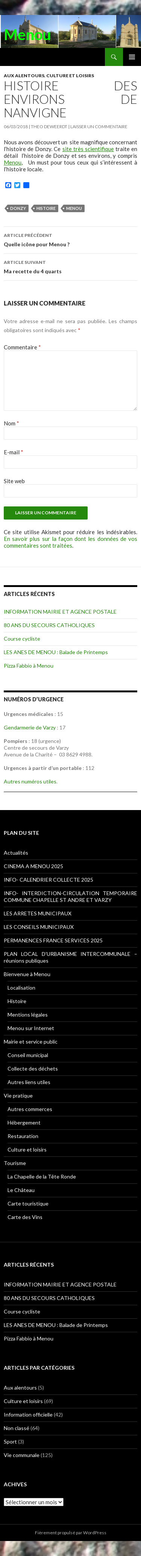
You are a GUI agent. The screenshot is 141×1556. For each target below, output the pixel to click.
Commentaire (22, 347)
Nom (11, 423)
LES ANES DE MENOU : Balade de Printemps (56, 652)
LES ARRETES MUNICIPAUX (37, 913)
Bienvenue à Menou (27, 974)
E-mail (13, 452)
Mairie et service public (31, 1041)
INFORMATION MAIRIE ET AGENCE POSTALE (60, 611)
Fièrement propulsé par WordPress (70, 1532)
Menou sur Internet (31, 1028)
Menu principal (132, 57)
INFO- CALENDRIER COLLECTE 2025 (48, 879)
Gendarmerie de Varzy (30, 727)
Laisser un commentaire (98, 126)
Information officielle (28, 1414)
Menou (27, 34)
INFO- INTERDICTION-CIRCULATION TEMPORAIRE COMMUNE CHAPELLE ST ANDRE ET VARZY (70, 896)
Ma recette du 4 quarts (70, 266)
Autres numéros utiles (30, 781)
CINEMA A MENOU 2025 (33, 866)
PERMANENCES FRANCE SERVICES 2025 (53, 940)
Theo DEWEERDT (49, 126)
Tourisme (15, 1163)
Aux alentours (24, 75)
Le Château (21, 1190)
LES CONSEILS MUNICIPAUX (39, 927)
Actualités (16, 852)
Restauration (23, 1136)
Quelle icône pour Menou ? (70, 239)
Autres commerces (30, 1109)
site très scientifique (88, 148)
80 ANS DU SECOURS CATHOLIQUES (49, 625)
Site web (14, 481)
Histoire (46, 208)
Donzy (18, 208)
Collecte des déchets (33, 1068)
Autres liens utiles (29, 1082)
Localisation (21, 987)
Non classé (16, 1428)
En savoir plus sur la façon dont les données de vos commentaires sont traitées (70, 542)
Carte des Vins (25, 1217)
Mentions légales (28, 1014)
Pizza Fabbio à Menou (28, 665)
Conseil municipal (28, 1055)
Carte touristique (28, 1203)
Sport (10, 1441)
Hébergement (24, 1122)
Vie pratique (18, 1095)
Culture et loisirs (70, 75)
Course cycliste (22, 638)
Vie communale (21, 1455)
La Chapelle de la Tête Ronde (42, 1176)
